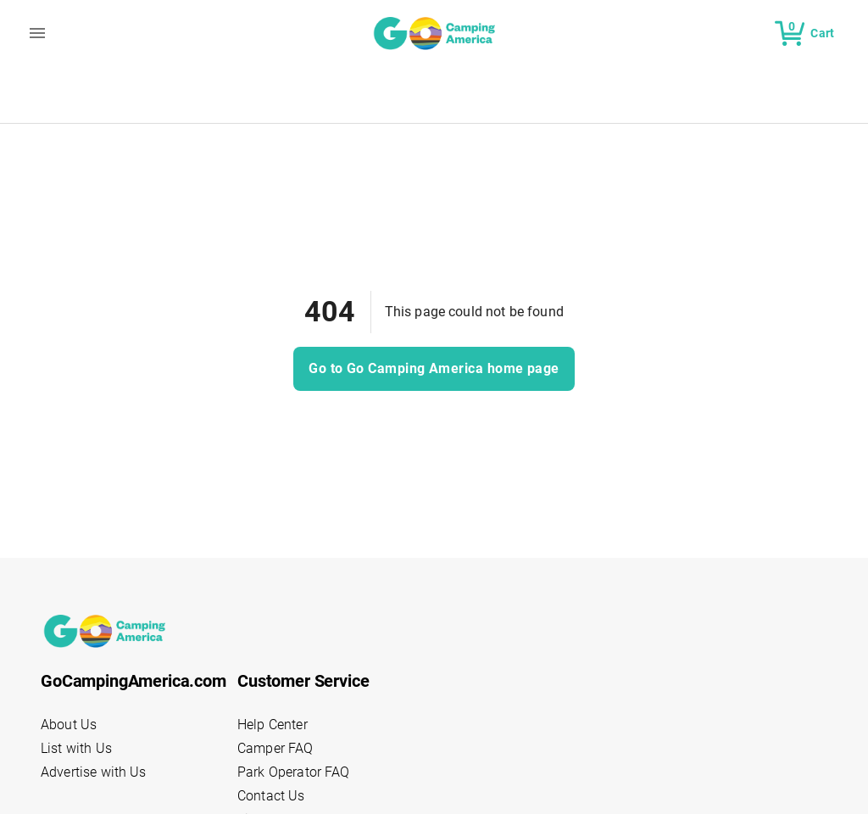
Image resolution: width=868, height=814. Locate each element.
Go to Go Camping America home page (434, 369)
